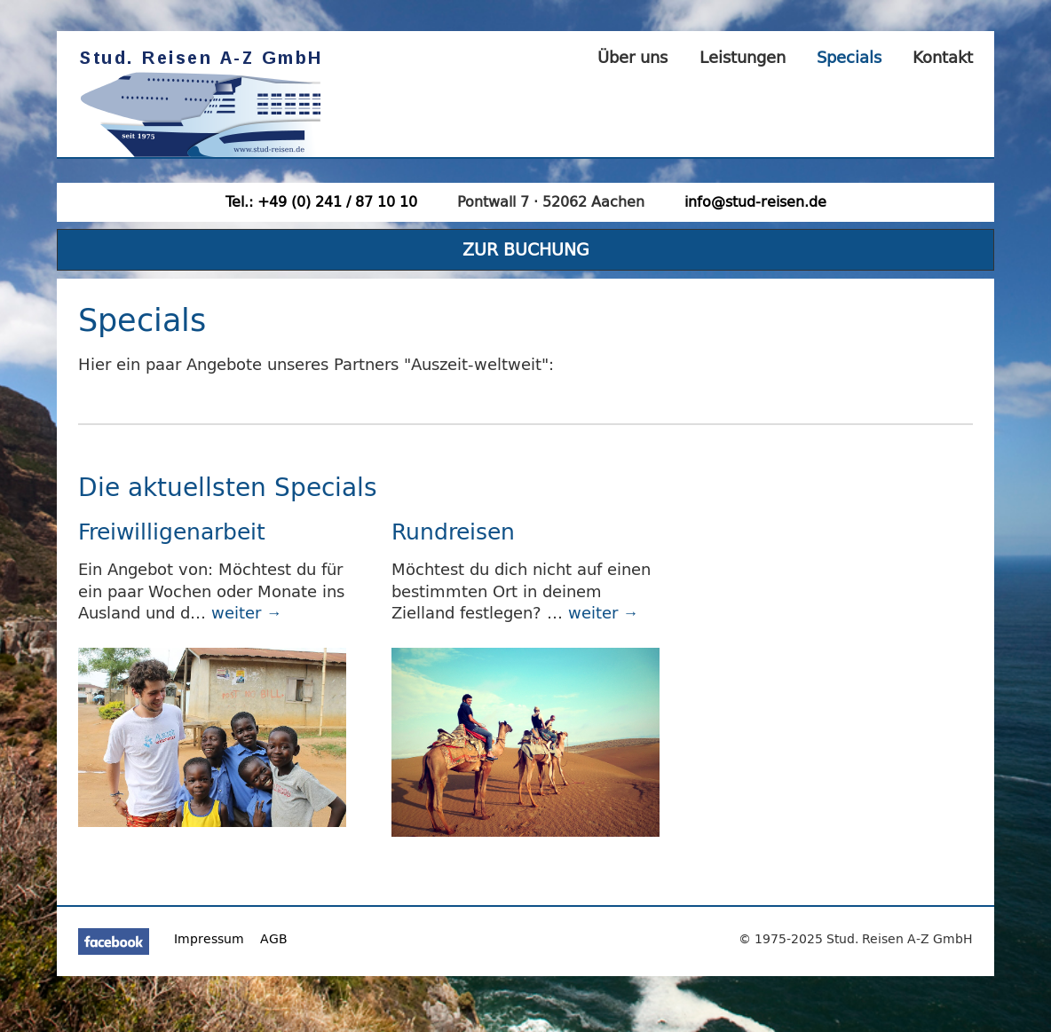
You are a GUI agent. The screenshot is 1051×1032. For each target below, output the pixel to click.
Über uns (632, 57)
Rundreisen (453, 531)
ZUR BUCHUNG (525, 249)
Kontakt (943, 57)
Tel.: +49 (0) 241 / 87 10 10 (321, 202)
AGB (274, 939)
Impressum (209, 939)
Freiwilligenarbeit (171, 531)
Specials (849, 57)
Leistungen (742, 57)
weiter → (246, 613)
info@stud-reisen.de (755, 202)
